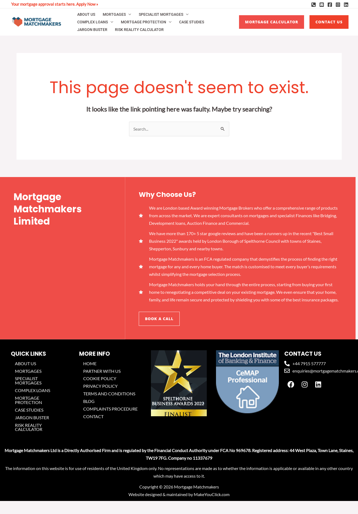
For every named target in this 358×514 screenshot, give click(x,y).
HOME (89, 363)
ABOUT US (86, 14)
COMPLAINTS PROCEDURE (110, 409)
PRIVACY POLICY (100, 386)
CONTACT (93, 416)
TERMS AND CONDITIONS (109, 393)
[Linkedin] (346, 4)
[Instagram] (338, 4)
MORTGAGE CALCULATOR (271, 21)
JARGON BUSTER (92, 29)
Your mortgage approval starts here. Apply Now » (54, 4)
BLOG (89, 401)
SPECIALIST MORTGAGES (161, 14)
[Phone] (313, 4)
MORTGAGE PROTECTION (143, 22)
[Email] (321, 4)
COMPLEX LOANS (92, 22)
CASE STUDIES (191, 22)
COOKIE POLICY (99, 378)
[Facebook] (329, 4)
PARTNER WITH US (102, 371)
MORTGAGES (114, 14)
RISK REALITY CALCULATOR (139, 29)
